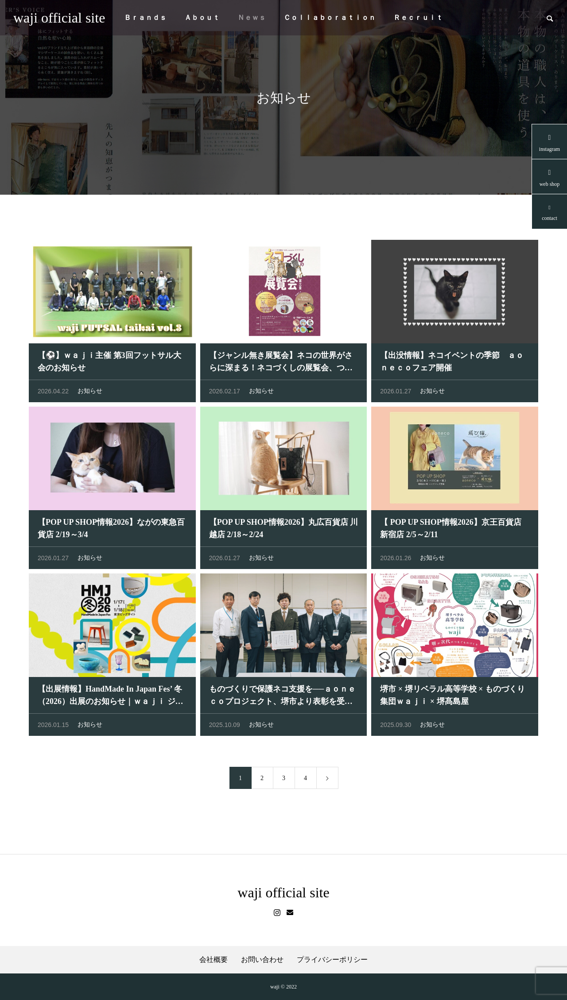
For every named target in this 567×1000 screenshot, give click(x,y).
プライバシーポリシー (332, 959)
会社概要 (213, 959)
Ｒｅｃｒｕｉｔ (418, 17)
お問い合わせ (262, 959)
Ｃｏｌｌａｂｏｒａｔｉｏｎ (330, 17)
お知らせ (90, 393)
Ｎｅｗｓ (251, 17)
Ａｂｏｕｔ (202, 17)
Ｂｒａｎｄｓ (145, 17)
